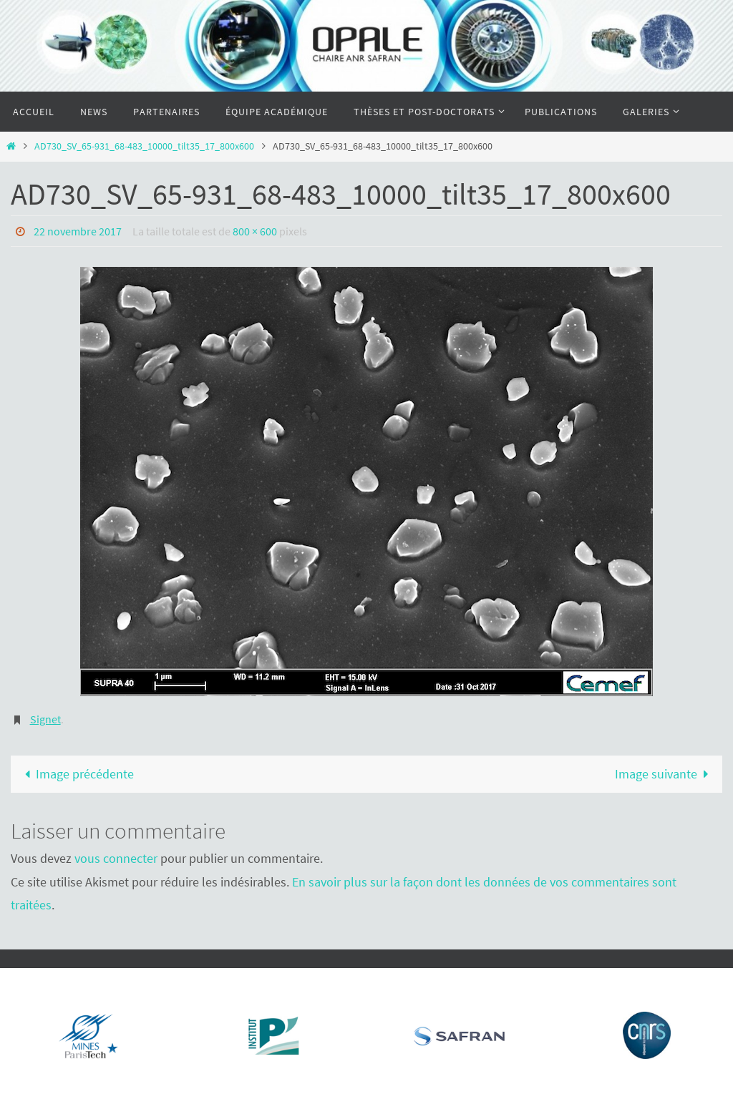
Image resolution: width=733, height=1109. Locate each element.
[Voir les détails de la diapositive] (90, 1035)
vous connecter (115, 858)
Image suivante (665, 774)
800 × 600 (255, 231)
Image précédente (76, 774)
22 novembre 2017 (78, 231)
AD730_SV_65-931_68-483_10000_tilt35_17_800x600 (144, 146)
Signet (45, 719)
